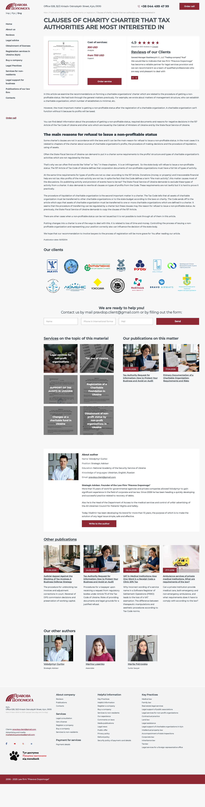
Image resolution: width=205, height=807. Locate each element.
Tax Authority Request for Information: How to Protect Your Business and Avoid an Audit (140, 378)
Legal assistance (149, 723)
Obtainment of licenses (18, 46)
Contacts (10, 98)
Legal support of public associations (157, 709)
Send (178, 321)
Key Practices (103, 699)
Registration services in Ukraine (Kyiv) (18, 53)
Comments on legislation (84, 12)
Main (46, 12)
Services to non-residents (67, 732)
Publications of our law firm (18, 91)
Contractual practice (151, 716)
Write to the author (99, 523)
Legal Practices (14, 65)
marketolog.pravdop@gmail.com (20, 735)
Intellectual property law (152, 730)
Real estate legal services (152, 706)
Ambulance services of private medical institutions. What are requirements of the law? (179, 579)
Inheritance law (148, 740)
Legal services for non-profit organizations (160, 713)
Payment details (63, 744)
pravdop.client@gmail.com (102, 477)
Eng (20, 13)
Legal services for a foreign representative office (162, 747)
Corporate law (148, 737)
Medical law (147, 699)
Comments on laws (106, 720)
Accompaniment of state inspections (158, 733)
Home (9, 24)
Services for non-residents (14, 73)
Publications (61, 702)
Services (51, 338)
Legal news (102, 727)
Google (155, 47)
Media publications (106, 723)
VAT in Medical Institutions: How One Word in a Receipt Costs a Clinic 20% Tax (140, 579)
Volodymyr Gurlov (54, 664)
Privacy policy (104, 733)
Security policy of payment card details (114, 740)
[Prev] (133, 77)
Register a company (64, 725)
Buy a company (14, 60)
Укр (8, 13)
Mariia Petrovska (138, 664)
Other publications (60, 539)
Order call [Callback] (11, 118)
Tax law (145, 744)
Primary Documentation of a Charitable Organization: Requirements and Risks (178, 378)
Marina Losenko (95, 664)
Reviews (10, 35)
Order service (105, 81)
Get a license (61, 722)
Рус (14, 13)
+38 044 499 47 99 (155, 6)
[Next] (136, 77)
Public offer (102, 730)
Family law (146, 702)
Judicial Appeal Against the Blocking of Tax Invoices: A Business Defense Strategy (58, 579)
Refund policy (103, 737)
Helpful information (106, 702)
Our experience (104, 716)
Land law (146, 720)
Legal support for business (15, 82)
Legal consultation (64, 718)
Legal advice (12, 40)
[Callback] (189, 6)
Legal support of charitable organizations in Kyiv (162, 727)
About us (10, 29)
